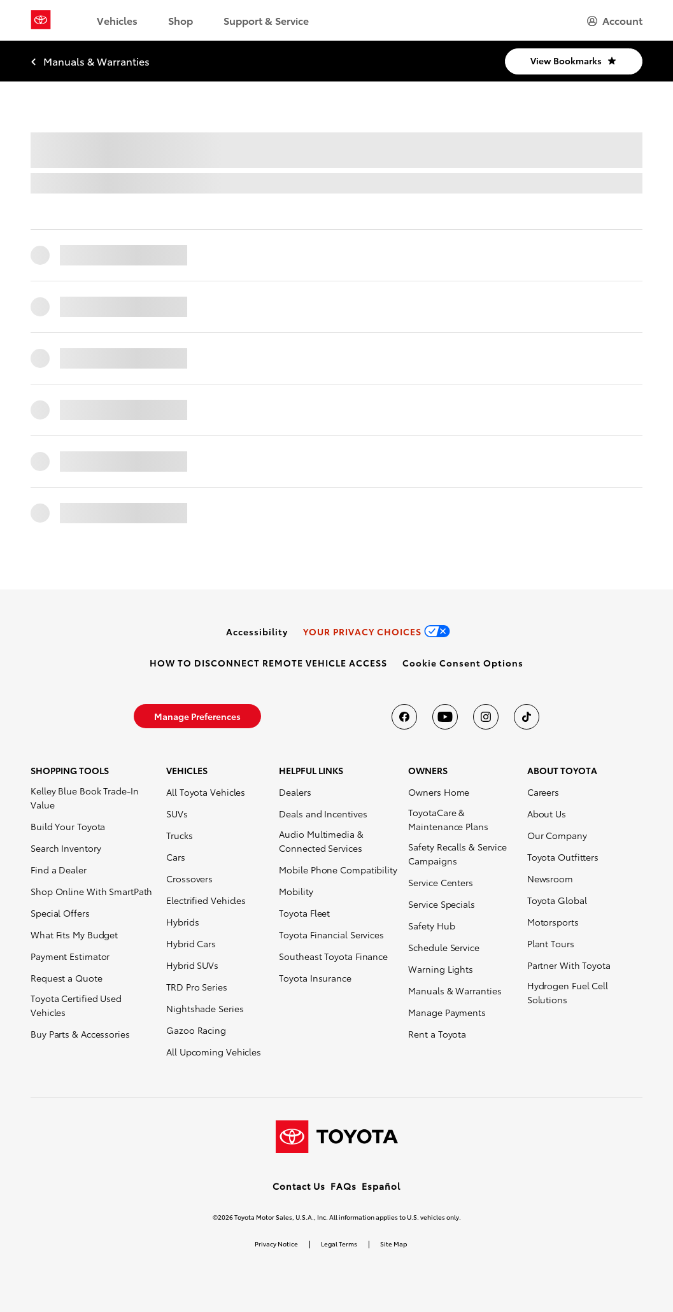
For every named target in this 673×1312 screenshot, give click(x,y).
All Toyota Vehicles (205, 792)
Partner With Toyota (569, 965)
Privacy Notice (276, 1243)
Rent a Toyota (437, 1033)
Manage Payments (447, 1012)
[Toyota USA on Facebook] (404, 717)
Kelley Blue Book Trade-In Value (85, 797)
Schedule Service (443, 947)
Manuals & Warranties (454, 990)
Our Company (557, 835)
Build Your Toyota (68, 826)
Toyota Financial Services (331, 934)
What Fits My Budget (74, 934)
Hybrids (182, 921)
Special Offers (60, 912)
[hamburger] (614, 20)
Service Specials (441, 904)
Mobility (296, 891)
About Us (546, 813)
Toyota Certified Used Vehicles (76, 1005)
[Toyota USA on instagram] (486, 717)
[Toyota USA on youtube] (445, 717)
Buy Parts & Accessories (80, 1033)
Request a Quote (67, 977)
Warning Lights (440, 969)
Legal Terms (339, 1243)
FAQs (343, 1186)
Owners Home (438, 792)
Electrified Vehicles (206, 900)
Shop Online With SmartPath (91, 891)
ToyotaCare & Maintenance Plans (448, 819)
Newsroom (550, 878)
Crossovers (189, 878)
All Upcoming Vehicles (213, 1051)
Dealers (295, 792)
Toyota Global (557, 900)
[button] (462, 662)
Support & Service (266, 20)
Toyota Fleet (304, 912)
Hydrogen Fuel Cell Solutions (567, 992)
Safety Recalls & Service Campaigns (457, 853)
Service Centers (440, 882)
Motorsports (553, 921)
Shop (180, 20)
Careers (543, 792)
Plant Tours (550, 943)
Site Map (393, 1243)
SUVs (177, 813)
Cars (175, 856)
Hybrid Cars (191, 943)
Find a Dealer (59, 869)
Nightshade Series (204, 1008)
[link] (257, 631)
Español (381, 1186)
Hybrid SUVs (192, 965)
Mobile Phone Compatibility (338, 869)
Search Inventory (66, 848)
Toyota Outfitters (563, 856)
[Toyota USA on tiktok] (526, 717)
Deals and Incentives (323, 813)
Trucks (179, 835)
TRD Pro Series (196, 986)
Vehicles (117, 20)
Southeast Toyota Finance (333, 956)
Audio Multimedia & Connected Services (321, 841)
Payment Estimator (70, 956)
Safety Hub (431, 925)
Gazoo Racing (196, 1030)
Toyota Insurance (315, 977)
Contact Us (299, 1186)
